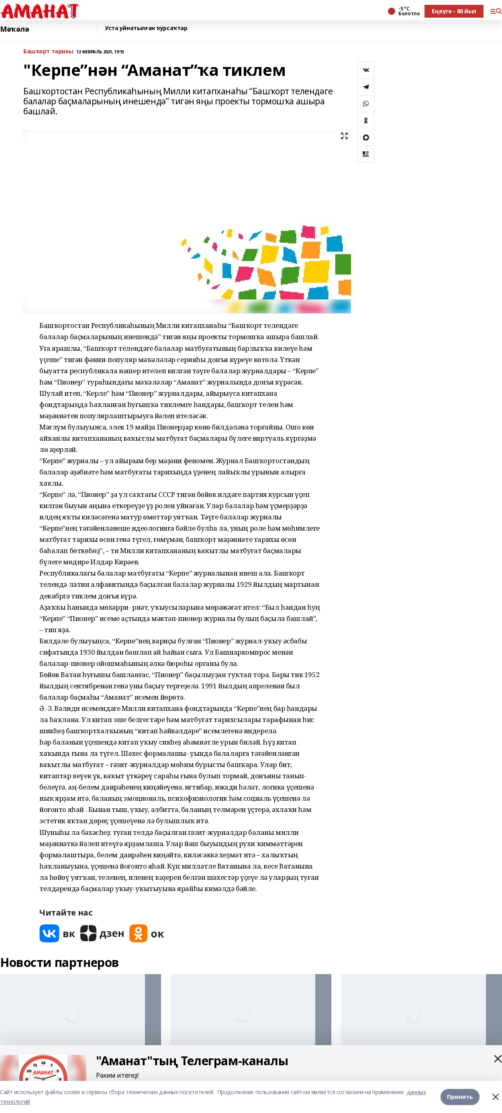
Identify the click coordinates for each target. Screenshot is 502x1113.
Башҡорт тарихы (48, 51)
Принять (460, 1097)
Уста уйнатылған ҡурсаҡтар (146, 28)
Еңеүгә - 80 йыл (454, 11)
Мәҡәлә (14, 29)
